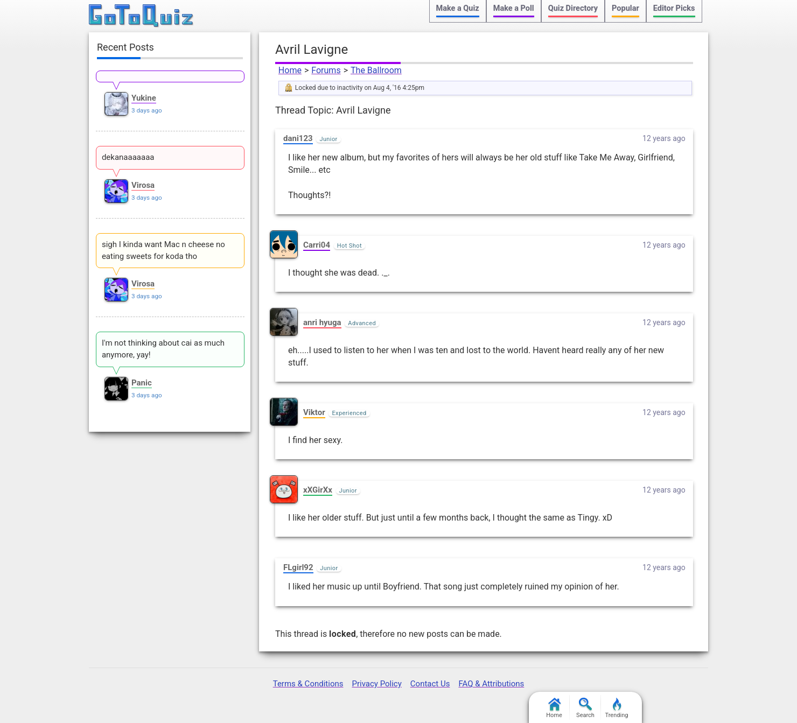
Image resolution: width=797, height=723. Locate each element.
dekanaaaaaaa (128, 157)
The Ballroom (376, 70)
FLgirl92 (298, 567)
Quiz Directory (573, 8)
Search (585, 708)
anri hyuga (322, 322)
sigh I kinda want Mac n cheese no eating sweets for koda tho (163, 250)
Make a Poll (513, 8)
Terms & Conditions (308, 684)
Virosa (143, 185)
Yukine (143, 98)
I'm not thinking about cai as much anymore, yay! (163, 349)
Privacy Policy (376, 684)
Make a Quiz (457, 8)
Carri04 (316, 245)
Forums (325, 70)
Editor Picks (674, 8)
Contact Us (430, 684)
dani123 (298, 138)
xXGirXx (317, 490)
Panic (141, 383)
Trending (616, 708)
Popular (625, 8)
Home (290, 70)
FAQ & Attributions (491, 684)
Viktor (314, 412)
